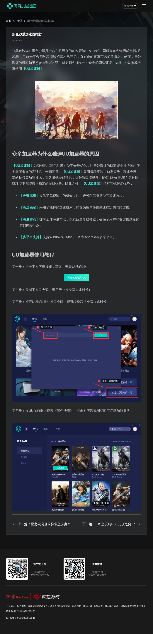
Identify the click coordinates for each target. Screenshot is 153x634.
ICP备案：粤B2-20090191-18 (20, 618)
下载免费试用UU (76, 277)
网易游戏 (76, 606)
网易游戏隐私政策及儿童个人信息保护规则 (49, 606)
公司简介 (10, 606)
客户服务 (21, 606)
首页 (9, 20)
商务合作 (98, 606)
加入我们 (109, 606)
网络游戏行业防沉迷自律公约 (20, 611)
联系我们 (87, 606)
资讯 (19, 20)
